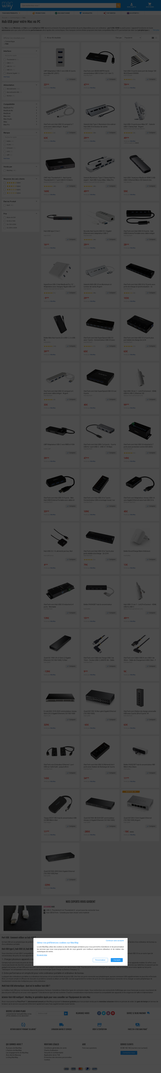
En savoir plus (42, 955)
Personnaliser (100, 960)
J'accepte (116, 960)
